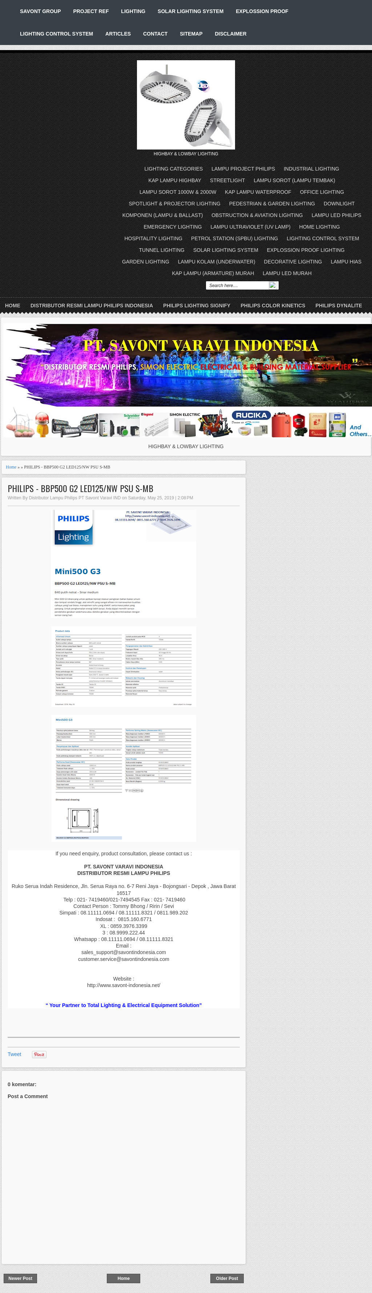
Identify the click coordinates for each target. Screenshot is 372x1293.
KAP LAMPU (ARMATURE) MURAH (213, 273)
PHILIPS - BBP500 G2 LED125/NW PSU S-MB (80, 488)
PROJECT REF (91, 11)
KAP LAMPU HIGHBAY (174, 180)
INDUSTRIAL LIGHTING (311, 169)
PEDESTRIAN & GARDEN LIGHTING (272, 203)
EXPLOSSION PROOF (262, 11)
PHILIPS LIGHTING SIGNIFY (196, 305)
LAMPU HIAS (346, 262)
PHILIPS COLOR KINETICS (272, 305)
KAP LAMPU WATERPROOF (258, 192)
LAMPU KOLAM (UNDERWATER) (216, 262)
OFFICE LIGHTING (322, 192)
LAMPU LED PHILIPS (336, 215)
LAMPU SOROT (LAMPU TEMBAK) (294, 180)
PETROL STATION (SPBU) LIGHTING (234, 238)
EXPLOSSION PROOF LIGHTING (306, 250)
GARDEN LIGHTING (145, 262)
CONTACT (155, 34)
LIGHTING (133, 11)
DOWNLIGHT (339, 203)
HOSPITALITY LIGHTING (153, 238)
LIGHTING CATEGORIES (174, 169)
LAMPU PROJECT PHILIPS (243, 169)
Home (12, 305)
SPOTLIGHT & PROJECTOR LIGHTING (175, 203)
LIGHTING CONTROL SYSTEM (56, 34)
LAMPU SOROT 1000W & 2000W (178, 192)
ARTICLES (118, 34)
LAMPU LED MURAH (287, 273)
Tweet (14, 1054)
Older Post (227, 1278)
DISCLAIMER (230, 34)
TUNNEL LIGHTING (162, 250)
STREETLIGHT (227, 180)
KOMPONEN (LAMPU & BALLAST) (162, 215)
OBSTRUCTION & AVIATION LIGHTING (257, 215)
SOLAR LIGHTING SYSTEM (190, 11)
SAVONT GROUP (40, 11)
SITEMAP (191, 34)
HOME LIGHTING (319, 227)
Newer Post (20, 1278)
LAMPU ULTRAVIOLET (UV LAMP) (251, 227)
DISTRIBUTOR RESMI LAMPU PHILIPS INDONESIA (92, 305)
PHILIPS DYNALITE (339, 305)
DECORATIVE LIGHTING (293, 262)
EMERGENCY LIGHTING (173, 227)
